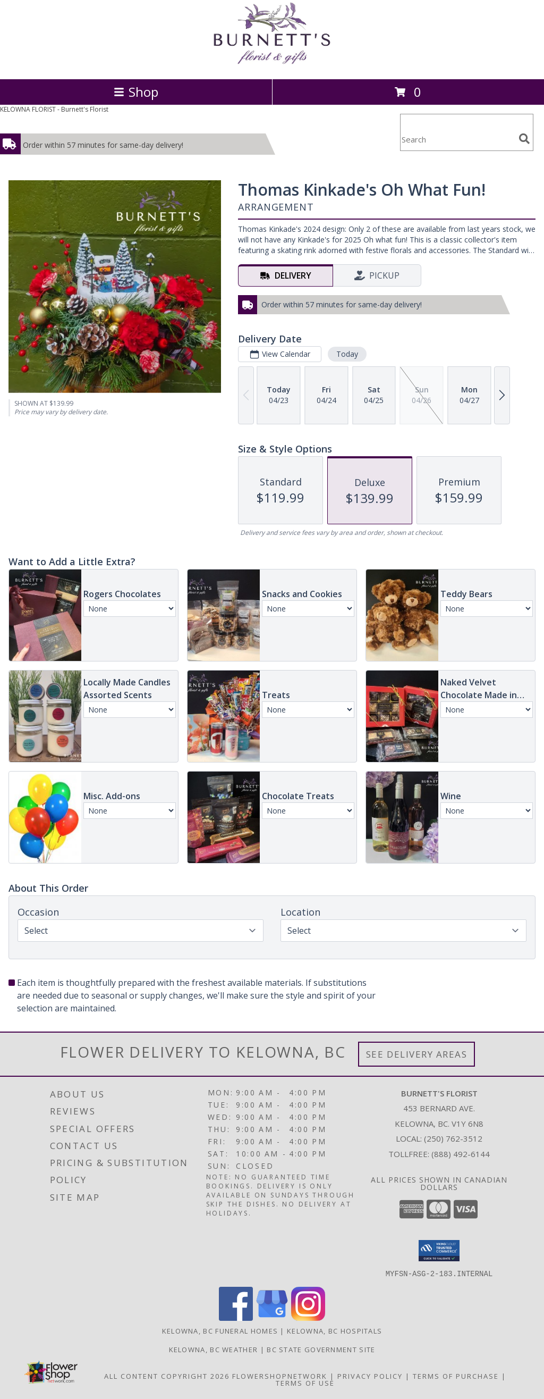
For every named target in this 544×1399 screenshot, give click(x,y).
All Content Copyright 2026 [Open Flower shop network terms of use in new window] (167, 1375)
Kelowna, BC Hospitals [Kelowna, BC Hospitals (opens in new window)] (334, 1330)
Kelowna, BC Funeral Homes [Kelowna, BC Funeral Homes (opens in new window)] (220, 1330)
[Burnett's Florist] (272, 63)
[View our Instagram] (308, 1317)
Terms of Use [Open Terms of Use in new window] (305, 1382)
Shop (136, 91)
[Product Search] (457, 139)
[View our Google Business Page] (272, 1317)
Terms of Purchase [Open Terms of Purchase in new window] (456, 1375)
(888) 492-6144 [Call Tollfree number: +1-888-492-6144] (460, 1154)
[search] (524, 139)
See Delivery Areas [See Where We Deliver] (417, 1054)
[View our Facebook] (236, 1317)
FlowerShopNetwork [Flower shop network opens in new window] (279, 1375)
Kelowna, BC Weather (213, 1349)
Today (347, 354)
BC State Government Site (321, 1349)
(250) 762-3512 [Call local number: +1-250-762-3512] (453, 1138)
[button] (439, 1250)
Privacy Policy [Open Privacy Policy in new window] (370, 1375)
